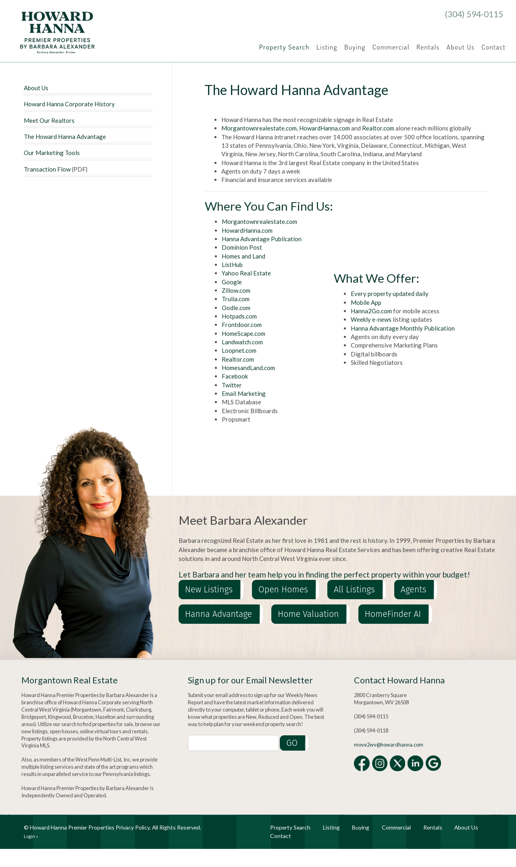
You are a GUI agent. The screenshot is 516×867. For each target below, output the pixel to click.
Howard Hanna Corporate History (69, 104)
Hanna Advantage (218, 614)
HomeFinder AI (393, 614)
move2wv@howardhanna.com (388, 744)
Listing (326, 46)
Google (232, 282)
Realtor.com (378, 128)
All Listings (354, 589)
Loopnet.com (239, 350)
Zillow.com (236, 290)
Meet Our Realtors (49, 120)
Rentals (428, 46)
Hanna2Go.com (371, 311)
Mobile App (366, 302)
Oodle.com (236, 307)
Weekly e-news (371, 319)
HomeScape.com (243, 333)
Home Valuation (308, 614)
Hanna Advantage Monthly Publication (403, 328)
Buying (355, 46)
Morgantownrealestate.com (259, 128)
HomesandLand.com (248, 367)
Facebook (235, 376)
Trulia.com (236, 298)
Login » (31, 836)
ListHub (232, 264)
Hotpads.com (239, 316)
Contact (494, 46)
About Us (461, 46)
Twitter (232, 385)
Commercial (391, 46)
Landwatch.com (242, 342)
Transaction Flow (47, 169)
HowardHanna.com (324, 128)
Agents (414, 589)
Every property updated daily (390, 293)
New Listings (209, 589)
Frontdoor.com (242, 324)
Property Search (284, 46)
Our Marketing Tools (52, 152)
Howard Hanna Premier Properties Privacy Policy (90, 827)
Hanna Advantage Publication (262, 238)
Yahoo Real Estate (246, 273)
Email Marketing (244, 393)
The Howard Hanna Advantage (65, 136)
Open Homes (283, 589)
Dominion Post (242, 247)
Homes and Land (243, 256)
